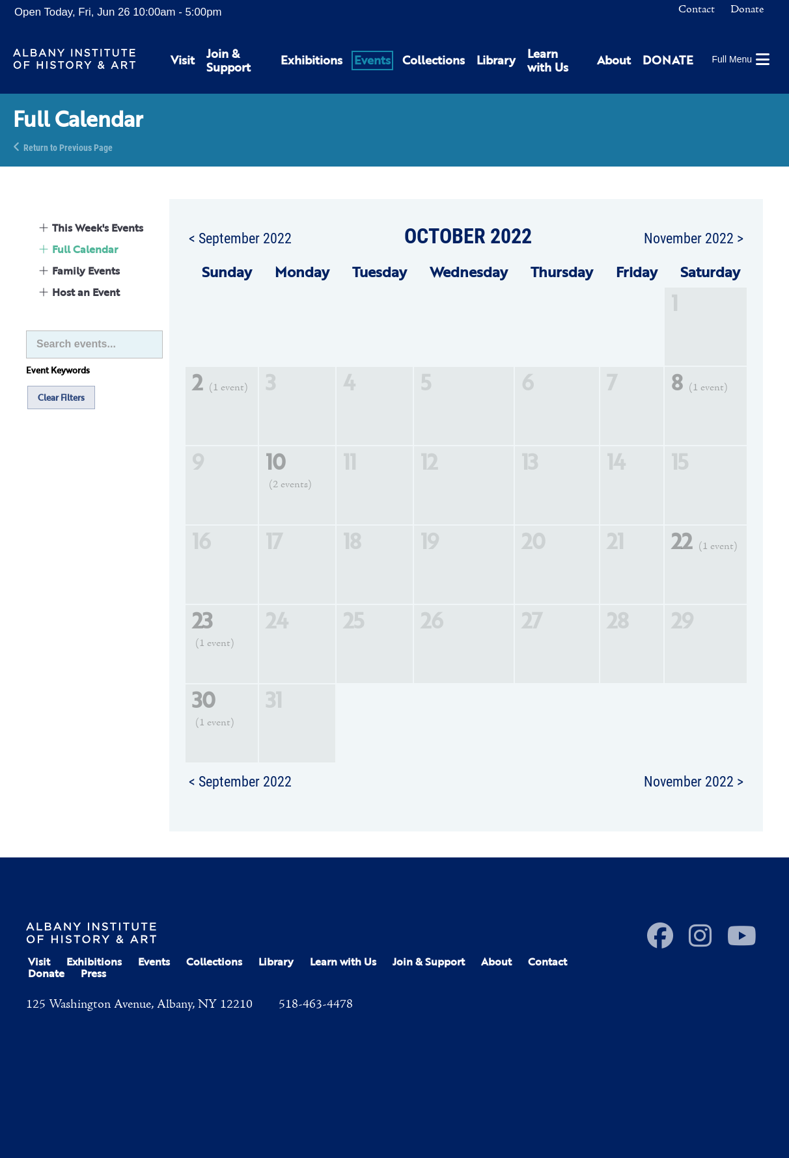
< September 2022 (240, 237)
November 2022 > (693, 237)
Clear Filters (61, 397)
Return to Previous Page (68, 146)
